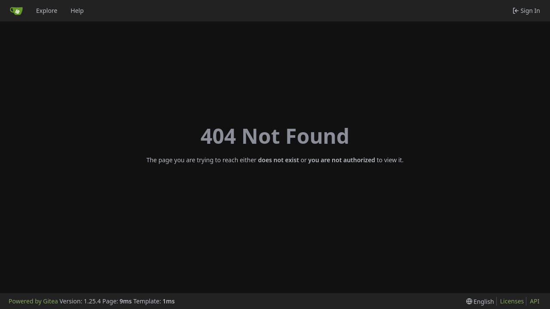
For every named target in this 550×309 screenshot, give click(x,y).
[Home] (16, 10)
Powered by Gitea (33, 301)
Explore (46, 10)
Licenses (512, 301)
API (534, 301)
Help (77, 10)
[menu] (480, 301)
